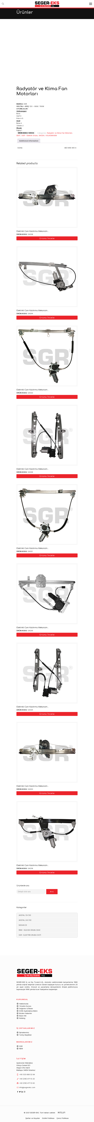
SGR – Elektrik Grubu (30, 135)
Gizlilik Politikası (48, 1118)
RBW (21, 1049)
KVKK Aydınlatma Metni (28, 1011)
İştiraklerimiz (24, 1032)
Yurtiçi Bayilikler (25, 1035)
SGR (21, 1046)
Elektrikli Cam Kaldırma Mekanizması (33, 231)
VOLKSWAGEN (51, 135)
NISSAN (21, 925)
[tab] (28, 141)
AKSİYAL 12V (23, 915)
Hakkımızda (23, 1004)
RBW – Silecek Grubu (27, 930)
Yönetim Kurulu (25, 1006)
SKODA (41, 135)
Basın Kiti (22, 1016)
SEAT (18, 135)
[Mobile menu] (90, 4)
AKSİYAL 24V (23, 920)
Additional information (28, 141)
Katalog (22, 1018)
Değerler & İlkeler (26, 1008)
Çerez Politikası (63, 1118)
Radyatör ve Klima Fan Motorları (59, 133)
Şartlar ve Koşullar (32, 1118)
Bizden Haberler (25, 1013)
